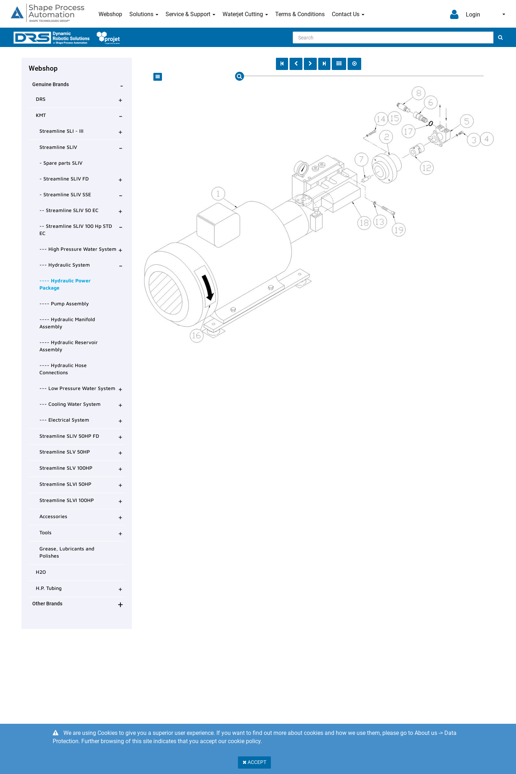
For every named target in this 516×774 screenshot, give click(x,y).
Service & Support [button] (190, 14)
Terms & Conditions (300, 14)
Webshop (110, 14)
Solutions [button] (143, 14)
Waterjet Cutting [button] (245, 14)
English (503, 14)
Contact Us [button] (348, 14)
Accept (254, 762)
